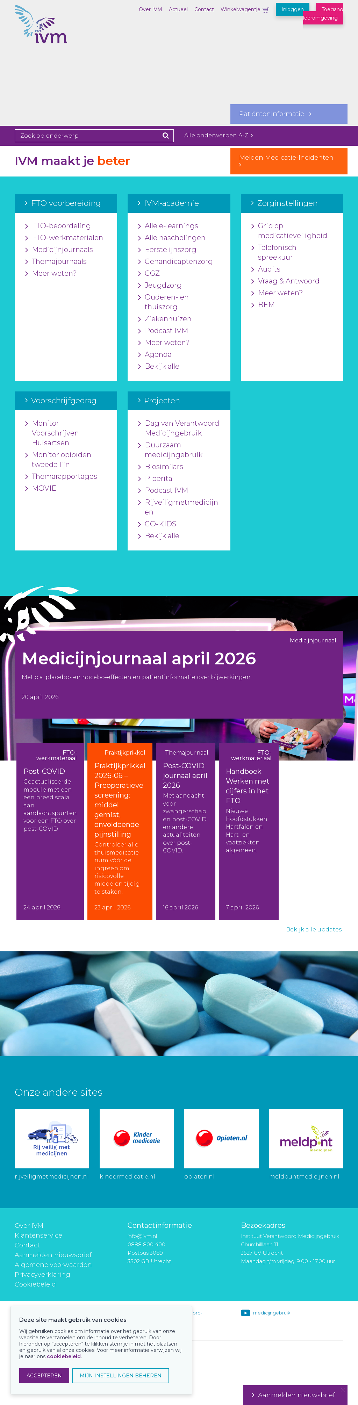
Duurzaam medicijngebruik (170, 450)
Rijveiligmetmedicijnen (178, 507)
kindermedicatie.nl (127, 1176)
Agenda (155, 355)
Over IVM (150, 9)
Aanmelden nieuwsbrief (53, 1255)
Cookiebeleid (35, 1284)
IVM (50, 40)
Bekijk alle (158, 366)
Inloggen (292, 9)
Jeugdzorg (160, 285)
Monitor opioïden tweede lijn (58, 460)
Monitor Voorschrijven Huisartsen (52, 433)
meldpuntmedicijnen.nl (304, 1176)
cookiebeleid (64, 1356)
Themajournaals (56, 262)
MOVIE (40, 488)
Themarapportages (61, 476)
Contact (204, 9)
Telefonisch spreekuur (273, 253)
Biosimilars (160, 467)
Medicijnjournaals (59, 250)
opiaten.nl (199, 1176)
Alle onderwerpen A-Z (218, 135)
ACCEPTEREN (44, 1375)
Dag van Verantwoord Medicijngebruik (178, 428)
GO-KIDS (157, 524)
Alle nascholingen (172, 238)
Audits (265, 269)
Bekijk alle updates (314, 929)
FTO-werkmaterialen (64, 238)
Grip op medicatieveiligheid (289, 231)
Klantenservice (38, 1235)
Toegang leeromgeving (323, 13)
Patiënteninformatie (275, 114)
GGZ (149, 273)
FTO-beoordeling (58, 226)
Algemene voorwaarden (53, 1265)
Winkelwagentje (240, 9)
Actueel (178, 9)
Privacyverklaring (42, 1274)
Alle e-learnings (168, 226)
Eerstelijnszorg (167, 250)
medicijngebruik (271, 1313)
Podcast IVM (163, 331)
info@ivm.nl (142, 1236)
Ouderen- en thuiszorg (163, 302)
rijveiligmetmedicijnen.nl (52, 1176)
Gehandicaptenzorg (175, 262)
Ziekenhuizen (165, 319)
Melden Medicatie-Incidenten (289, 161)
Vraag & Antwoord (285, 281)
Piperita (155, 479)
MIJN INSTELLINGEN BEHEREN (121, 1375)
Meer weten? (51, 273)
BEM (263, 305)
